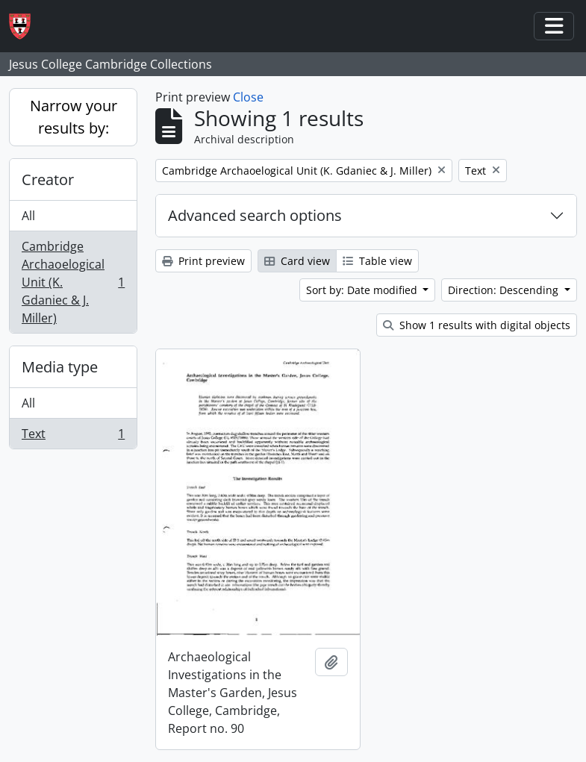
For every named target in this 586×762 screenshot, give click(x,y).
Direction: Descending (504, 290)
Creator (48, 179)
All (28, 215)
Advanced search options (255, 215)
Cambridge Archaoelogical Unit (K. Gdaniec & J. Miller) (73, 282)
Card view (297, 261)
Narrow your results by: (73, 117)
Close (248, 97)
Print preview (203, 261)
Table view (377, 261)
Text (73, 437)
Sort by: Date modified (363, 290)
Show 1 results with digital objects (476, 325)
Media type (60, 367)
